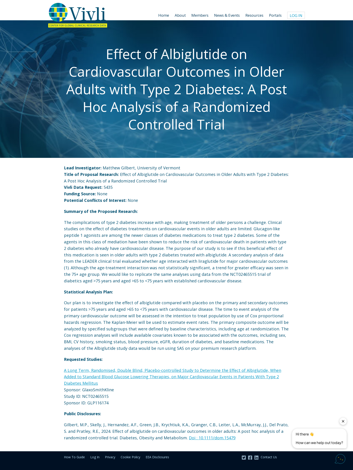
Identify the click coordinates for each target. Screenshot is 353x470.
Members (199, 15)
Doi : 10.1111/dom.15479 (212, 437)
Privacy (110, 457)
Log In (296, 15)
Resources (254, 15)
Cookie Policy (130, 457)
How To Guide (74, 457)
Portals (275, 15)
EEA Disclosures (157, 457)
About (180, 15)
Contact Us (269, 457)
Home (163, 15)
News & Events (227, 15)
